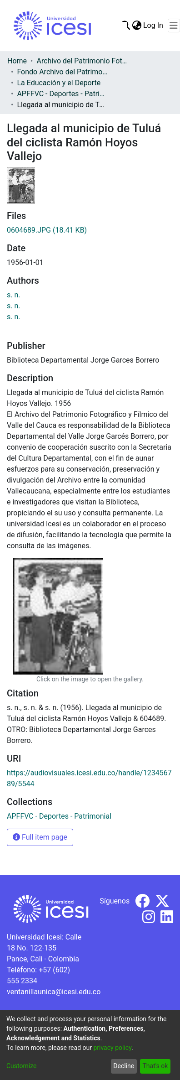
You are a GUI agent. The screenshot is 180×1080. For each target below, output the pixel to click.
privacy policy (112, 1047)
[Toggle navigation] (174, 25)
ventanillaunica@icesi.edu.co (53, 991)
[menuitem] (136, 25)
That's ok (155, 1066)
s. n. (13, 295)
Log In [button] (153, 25)
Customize (21, 1066)
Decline (123, 1066)
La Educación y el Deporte (58, 82)
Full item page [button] (40, 837)
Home (17, 61)
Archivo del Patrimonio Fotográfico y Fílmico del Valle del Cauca (81, 61)
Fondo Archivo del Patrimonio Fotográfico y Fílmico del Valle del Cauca (62, 72)
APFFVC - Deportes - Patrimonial (62, 93)
